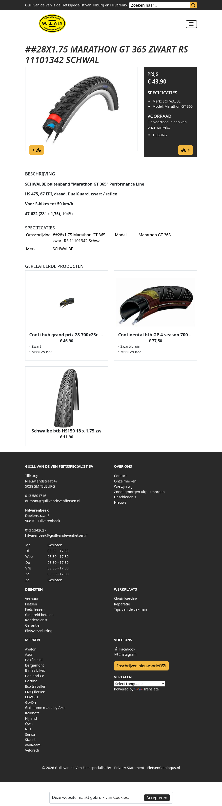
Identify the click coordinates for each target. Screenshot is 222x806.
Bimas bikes (35, 670)
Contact (120, 475)
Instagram (125, 654)
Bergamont (34, 665)
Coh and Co (34, 675)
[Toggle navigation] (191, 24)
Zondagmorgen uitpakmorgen (139, 491)
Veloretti (32, 750)
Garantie (32, 625)
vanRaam (33, 745)
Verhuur (32, 598)
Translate (146, 689)
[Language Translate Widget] (139, 683)
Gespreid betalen (39, 614)
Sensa (30, 734)
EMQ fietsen (35, 691)
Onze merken (125, 481)
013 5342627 (35, 530)
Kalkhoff (32, 713)
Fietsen (31, 604)
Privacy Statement (129, 767)
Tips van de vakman (130, 609)
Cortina (31, 681)
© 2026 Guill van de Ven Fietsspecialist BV (76, 767)
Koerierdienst (36, 619)
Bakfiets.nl (33, 659)
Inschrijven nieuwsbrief (141, 666)
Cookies (120, 797)
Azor (29, 654)
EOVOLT (32, 697)
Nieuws (120, 502)
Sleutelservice (125, 598)
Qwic (29, 723)
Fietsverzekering (39, 630)
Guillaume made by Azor (45, 707)
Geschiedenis (125, 497)
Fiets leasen (35, 609)
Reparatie (122, 604)
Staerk (30, 739)
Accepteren (156, 797)
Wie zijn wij (123, 486)
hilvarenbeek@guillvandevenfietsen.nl (57, 535)
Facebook (124, 649)
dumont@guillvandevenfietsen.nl (52, 500)
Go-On (30, 702)
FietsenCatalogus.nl (163, 767)
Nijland (31, 718)
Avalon (31, 649)
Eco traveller (35, 686)
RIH (28, 729)
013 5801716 (35, 495)
